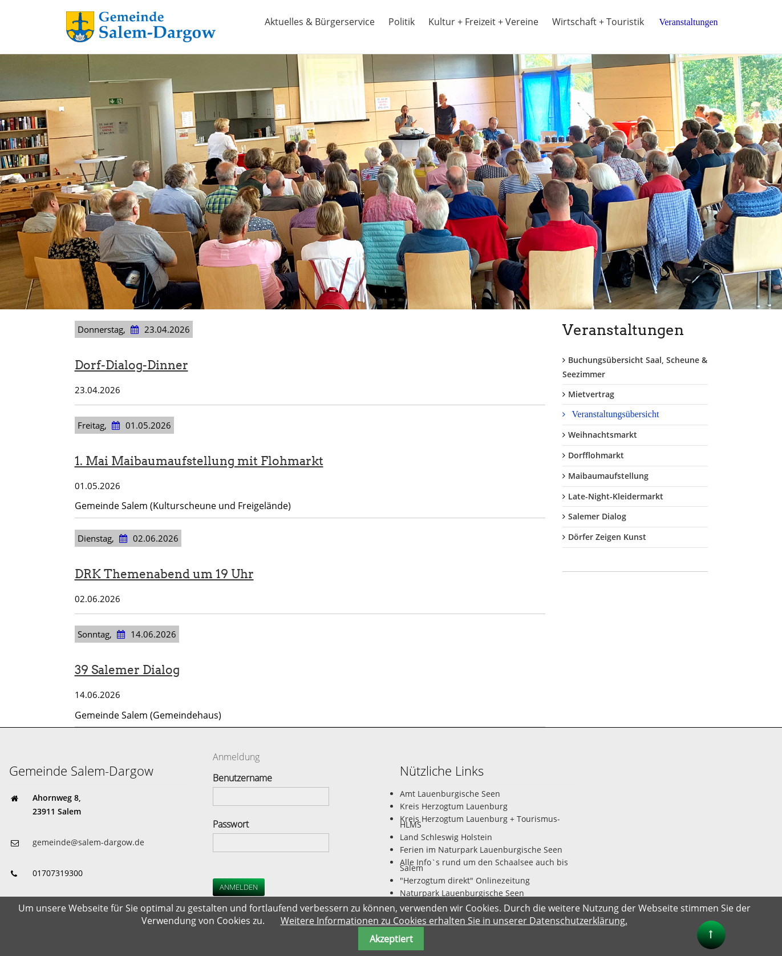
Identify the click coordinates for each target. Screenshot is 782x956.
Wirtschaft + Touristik (598, 21)
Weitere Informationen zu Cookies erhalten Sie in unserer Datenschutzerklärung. (454, 920)
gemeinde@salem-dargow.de (88, 842)
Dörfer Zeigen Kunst (607, 536)
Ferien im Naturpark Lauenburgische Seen (481, 849)
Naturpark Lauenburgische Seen (462, 893)
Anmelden (239, 887)
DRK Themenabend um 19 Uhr (164, 574)
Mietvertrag (591, 394)
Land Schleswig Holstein (446, 837)
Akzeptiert (391, 939)
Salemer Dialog (597, 516)
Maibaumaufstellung (608, 475)
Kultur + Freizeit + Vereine (483, 21)
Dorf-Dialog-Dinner (131, 365)
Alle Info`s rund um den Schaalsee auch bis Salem (484, 865)
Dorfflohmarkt (596, 455)
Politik (401, 21)
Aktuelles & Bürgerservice (320, 21)
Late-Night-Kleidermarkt (615, 496)
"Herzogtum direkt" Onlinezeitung (465, 880)
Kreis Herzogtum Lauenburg (454, 806)
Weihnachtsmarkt (602, 434)
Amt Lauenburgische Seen (450, 793)
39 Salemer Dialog (127, 670)
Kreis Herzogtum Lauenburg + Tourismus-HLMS (480, 821)
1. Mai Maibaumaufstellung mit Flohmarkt (199, 461)
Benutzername (242, 778)
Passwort (231, 824)
